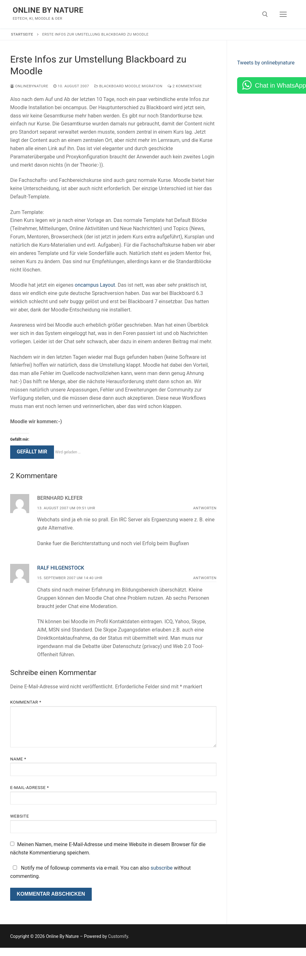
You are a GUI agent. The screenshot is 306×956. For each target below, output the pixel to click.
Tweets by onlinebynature (266, 63)
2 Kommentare (185, 86)
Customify (118, 936)
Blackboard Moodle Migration (128, 86)
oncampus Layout (95, 285)
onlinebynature (29, 86)
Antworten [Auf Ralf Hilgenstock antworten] (204, 578)
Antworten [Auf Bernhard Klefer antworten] (204, 508)
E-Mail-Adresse (29, 787)
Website (19, 816)
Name (18, 758)
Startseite (22, 34)
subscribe (161, 868)
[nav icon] (283, 14)
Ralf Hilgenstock (60, 568)
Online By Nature (48, 10)
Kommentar (25, 702)
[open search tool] (265, 14)
